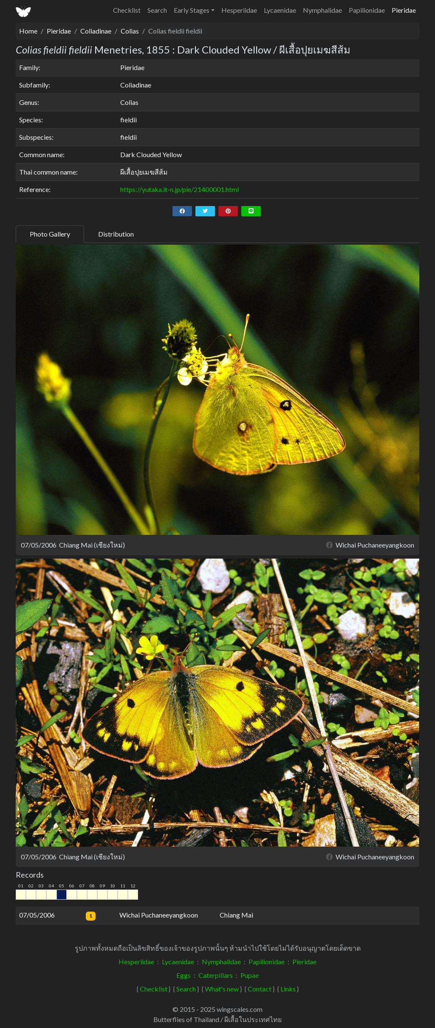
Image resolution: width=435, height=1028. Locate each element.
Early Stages (191, 10)
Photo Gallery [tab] (50, 234)
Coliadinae (95, 31)
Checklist (127, 10)
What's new (222, 989)
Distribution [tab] (116, 234)
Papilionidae (367, 10)
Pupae (249, 975)
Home (28, 31)
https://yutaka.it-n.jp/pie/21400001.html (179, 189)
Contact (259, 989)
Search (157, 10)
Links (288, 989)
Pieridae (404, 10)
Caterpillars (215, 975)
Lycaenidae (280, 10)
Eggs (183, 975)
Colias (130, 31)
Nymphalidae (322, 10)
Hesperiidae (239, 10)
